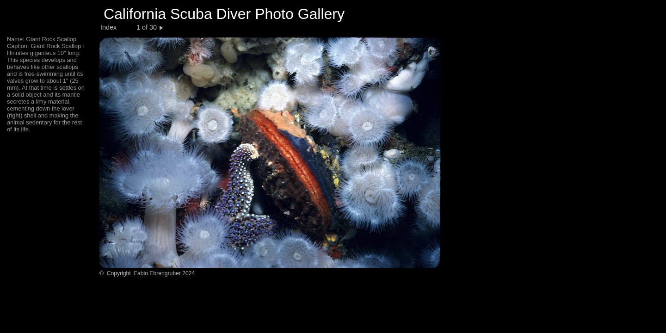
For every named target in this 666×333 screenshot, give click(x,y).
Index (108, 27)
